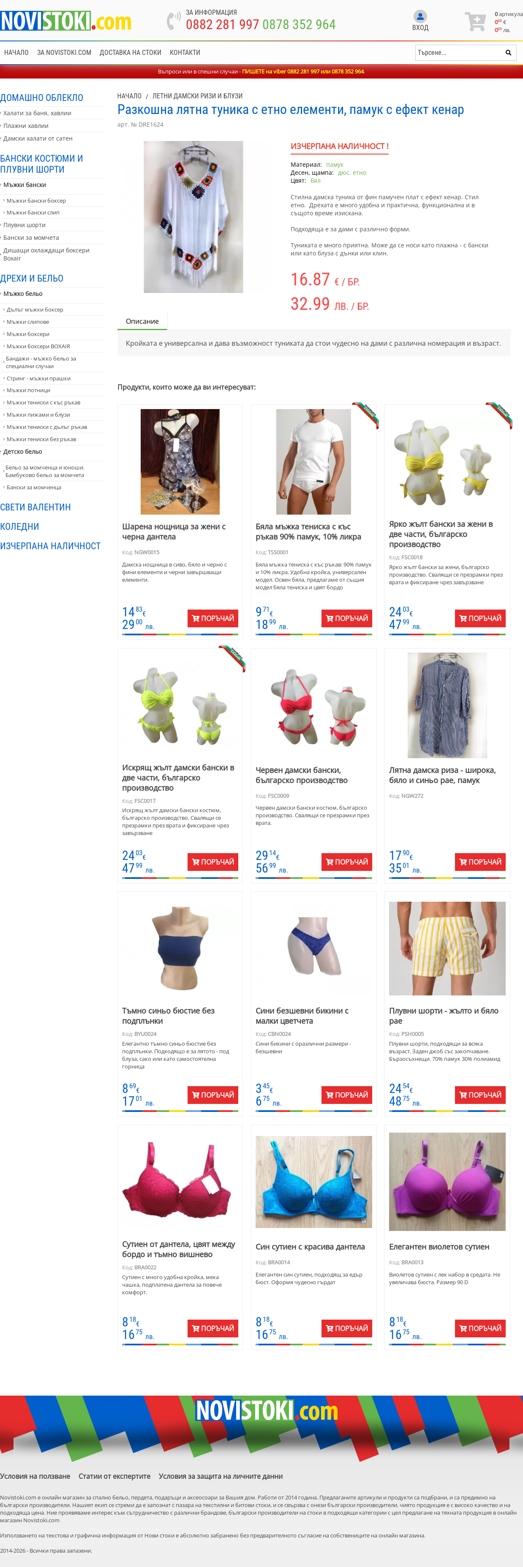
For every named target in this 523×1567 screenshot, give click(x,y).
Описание (142, 321)
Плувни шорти (24, 225)
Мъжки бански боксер (36, 200)
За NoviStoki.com (64, 53)
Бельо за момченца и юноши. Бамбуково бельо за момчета (44, 471)
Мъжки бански (24, 185)
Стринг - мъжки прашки (39, 378)
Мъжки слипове (28, 321)
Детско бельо (22, 451)
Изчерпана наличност (50, 545)
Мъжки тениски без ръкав (41, 439)
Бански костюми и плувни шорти (41, 164)
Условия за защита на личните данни (221, 1476)
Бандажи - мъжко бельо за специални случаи (41, 362)
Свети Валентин (35, 507)
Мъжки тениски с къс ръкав (43, 402)
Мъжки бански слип (33, 212)
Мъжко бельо (22, 294)
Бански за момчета (31, 237)
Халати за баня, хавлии (37, 113)
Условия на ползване (35, 1476)
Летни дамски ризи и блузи (197, 96)
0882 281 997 (222, 24)
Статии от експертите (114, 1476)
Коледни (19, 526)
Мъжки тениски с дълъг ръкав (47, 427)
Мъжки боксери (28, 334)
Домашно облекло (41, 97)
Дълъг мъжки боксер (35, 309)
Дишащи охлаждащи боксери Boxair (46, 254)
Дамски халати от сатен (38, 138)
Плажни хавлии (26, 126)
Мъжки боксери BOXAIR (38, 346)
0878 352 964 (299, 24)
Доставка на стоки (130, 53)
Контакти (185, 53)
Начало (16, 53)
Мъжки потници (28, 390)
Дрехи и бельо (31, 278)
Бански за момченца (34, 487)
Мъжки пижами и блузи (38, 414)
